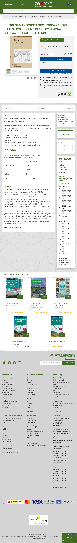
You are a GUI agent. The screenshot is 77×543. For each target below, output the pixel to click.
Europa (13, 150)
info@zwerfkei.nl (64, 262)
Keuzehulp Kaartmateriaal (65, 146)
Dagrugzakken (57, 388)
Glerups (29, 380)
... (24, 17)
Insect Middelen (6, 405)
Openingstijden (31, 420)
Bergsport (5, 382)
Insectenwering (57, 399)
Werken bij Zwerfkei (33, 435)
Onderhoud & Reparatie (12, 415)
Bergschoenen (6, 386)
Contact (29, 418)
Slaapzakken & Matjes (8, 392)
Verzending (30, 425)
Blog (28, 437)
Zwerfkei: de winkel (33, 433)
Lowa (29, 382)
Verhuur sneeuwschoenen (35, 431)
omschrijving (8, 108)
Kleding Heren (6, 399)
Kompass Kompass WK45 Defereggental (20, 343)
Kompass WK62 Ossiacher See (56, 343)
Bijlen (54, 384)
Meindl (29, 378)
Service (29, 429)
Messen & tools (6, 439)
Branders (4, 425)
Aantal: (43, 54)
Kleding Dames (6, 403)
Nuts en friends (6, 442)
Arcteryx (29, 388)
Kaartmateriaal (57, 401)
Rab (28, 405)
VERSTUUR (69, 363)
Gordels (4, 429)
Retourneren (31, 423)
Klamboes (56, 407)
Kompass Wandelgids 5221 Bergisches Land (13, 304)
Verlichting (5, 407)
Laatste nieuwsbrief (33, 443)
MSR (28, 386)
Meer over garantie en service (15, 227)
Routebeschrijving (32, 427)
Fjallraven (30, 392)
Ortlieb (29, 401)
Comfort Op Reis (7, 395)
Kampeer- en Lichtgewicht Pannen (63, 403)
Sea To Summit (31, 395)
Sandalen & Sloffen (7, 388)
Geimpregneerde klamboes (10, 427)
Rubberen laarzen (7, 448)
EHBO (55, 390)
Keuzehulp (57, 375)
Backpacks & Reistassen (60, 378)
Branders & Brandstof (59, 386)
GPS (3, 431)
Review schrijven (65, 133)
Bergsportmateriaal (8, 420)
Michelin (29, 407)
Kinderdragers (57, 405)
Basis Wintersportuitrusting (61, 382)
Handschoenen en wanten (61, 395)
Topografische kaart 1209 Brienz (51, 39)
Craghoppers (31, 390)
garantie (70, 108)
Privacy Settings (38, 530)
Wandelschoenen (7, 384)
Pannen (4, 444)
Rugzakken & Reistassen (9, 397)
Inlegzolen (56, 397)
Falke (28, 397)
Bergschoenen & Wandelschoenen (12, 418)
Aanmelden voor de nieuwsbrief (37, 445)
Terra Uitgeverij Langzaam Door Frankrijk (62, 305)
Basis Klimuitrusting (59, 380)
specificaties (40, 108)
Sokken (4, 380)
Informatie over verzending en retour (61, 73)
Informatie (31, 415)
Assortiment (14, 4)
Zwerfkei (29, 399)
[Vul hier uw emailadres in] (51, 363)
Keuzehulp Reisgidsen (64, 150)
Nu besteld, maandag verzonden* (57, 77)
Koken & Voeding (7, 378)
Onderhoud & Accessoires (9, 401)
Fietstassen (56, 392)
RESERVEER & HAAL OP (56, 71)
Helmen (4, 433)
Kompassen (5, 437)
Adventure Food (32, 384)
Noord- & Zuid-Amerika (9, 390)
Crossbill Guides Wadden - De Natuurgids (38, 306)
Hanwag (29, 403)
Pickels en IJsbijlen (7, 446)
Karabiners (5, 435)
